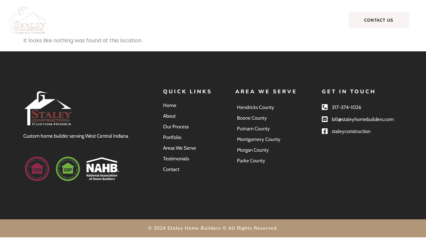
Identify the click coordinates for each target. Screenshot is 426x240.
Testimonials (279, 20)
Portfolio (193, 20)
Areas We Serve (234, 20)
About (123, 20)
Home (95, 20)
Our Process (156, 20)
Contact (316, 20)
